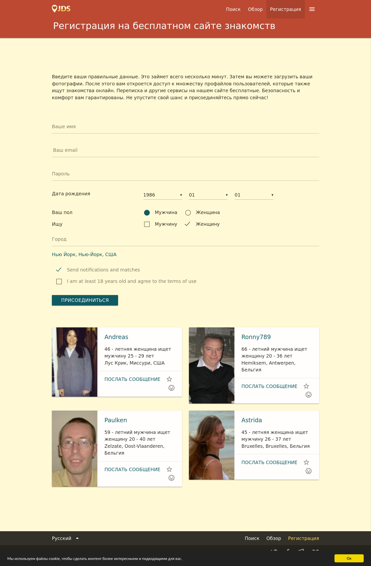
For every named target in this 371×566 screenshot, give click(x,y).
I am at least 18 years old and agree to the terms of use (131, 281)
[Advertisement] (185, 51)
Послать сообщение (132, 379)
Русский (66, 538)
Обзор (255, 9)
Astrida (251, 420)
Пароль (61, 173)
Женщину (208, 224)
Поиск (233, 9)
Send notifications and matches (103, 269)
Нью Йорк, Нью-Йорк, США (84, 254)
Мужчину (166, 224)
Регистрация (285, 9)
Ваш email (65, 150)
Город (59, 239)
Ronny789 (256, 337)
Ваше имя (64, 126)
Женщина (208, 212)
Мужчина (166, 212)
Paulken (115, 420)
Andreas (116, 337)
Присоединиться (85, 300)
